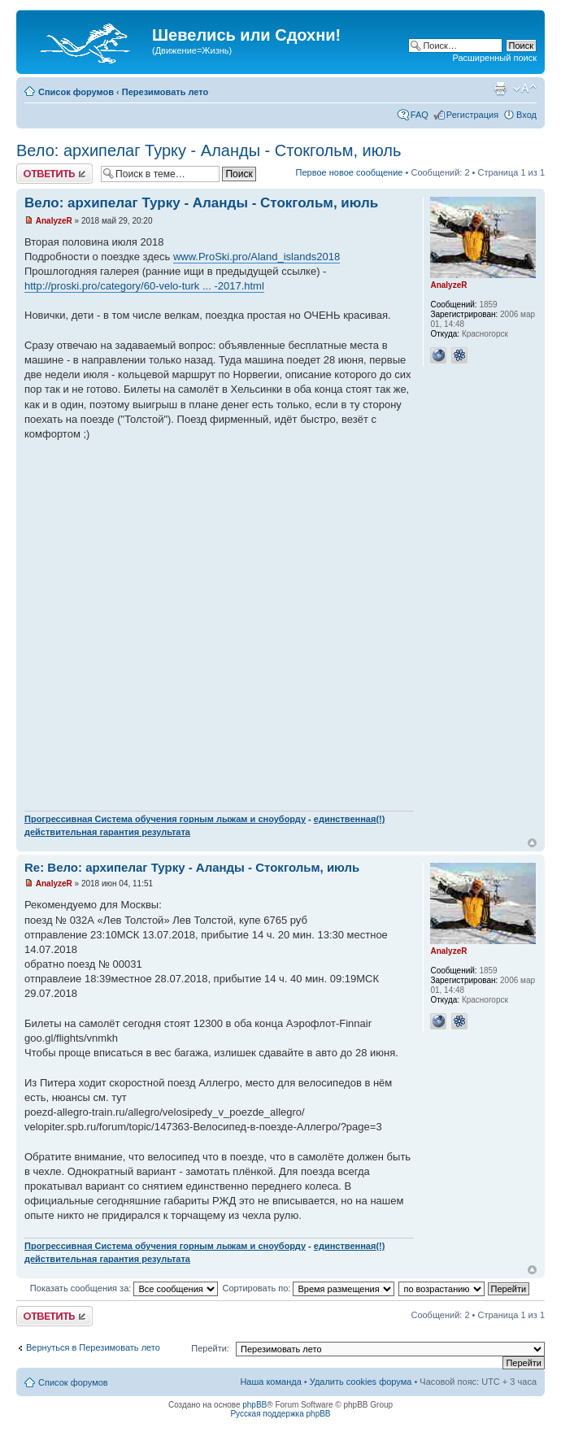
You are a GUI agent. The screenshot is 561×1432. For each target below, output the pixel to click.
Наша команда (270, 1381)
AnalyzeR (54, 220)
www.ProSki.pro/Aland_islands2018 (256, 256)
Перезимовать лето (165, 92)
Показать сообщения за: (124, 1288)
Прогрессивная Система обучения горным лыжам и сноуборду (165, 819)
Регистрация (472, 115)
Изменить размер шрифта (525, 88)
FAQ (419, 115)
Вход (526, 115)
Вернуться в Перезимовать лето (93, 1347)
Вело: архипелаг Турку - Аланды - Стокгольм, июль (208, 150)
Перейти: (210, 1348)
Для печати (500, 88)
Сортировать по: (308, 1288)
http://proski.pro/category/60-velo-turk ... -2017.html (144, 286)
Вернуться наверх (532, 842)
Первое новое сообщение (349, 172)
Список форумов (76, 92)
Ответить (54, 173)
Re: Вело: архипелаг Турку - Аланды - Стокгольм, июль (191, 867)
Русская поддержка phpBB (280, 1413)
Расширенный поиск (494, 58)
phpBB (254, 1404)
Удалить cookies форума (361, 1381)
